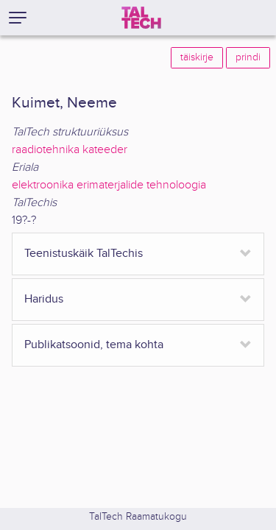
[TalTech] (141, 17)
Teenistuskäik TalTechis (83, 254)
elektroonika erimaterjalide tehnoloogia (109, 185)
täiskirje (196, 57)
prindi (248, 57)
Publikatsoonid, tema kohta (93, 345)
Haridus (43, 299)
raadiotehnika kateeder (69, 150)
